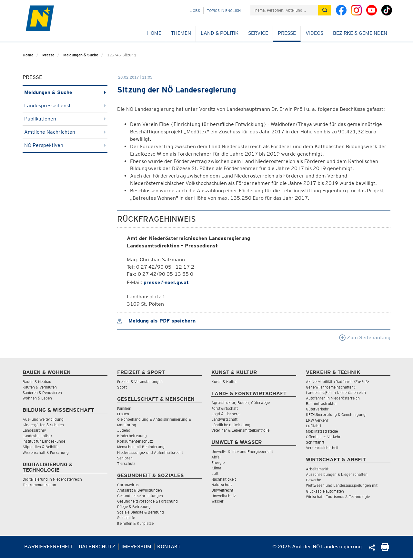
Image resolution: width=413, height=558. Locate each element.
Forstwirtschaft (224, 408)
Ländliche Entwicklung (230, 424)
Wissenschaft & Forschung (46, 452)
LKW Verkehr (317, 420)
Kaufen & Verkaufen (40, 387)
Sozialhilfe (126, 517)
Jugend (123, 430)
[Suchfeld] (284, 10)
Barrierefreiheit (48, 547)
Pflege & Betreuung (134, 506)
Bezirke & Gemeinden (360, 33)
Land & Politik (219, 33)
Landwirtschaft (224, 419)
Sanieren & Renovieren (42, 392)
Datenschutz (97, 547)
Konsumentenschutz (135, 441)
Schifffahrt (315, 442)
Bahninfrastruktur (321, 403)
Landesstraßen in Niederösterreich (336, 392)
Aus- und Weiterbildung (43, 419)
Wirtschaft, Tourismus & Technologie (338, 496)
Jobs (195, 10)
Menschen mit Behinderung (141, 446)
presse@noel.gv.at (166, 282)
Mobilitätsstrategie (322, 431)
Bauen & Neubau (37, 381)
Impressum (136, 547)
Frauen (123, 413)
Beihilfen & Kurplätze (135, 523)
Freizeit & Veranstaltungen (140, 381)
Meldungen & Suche (80, 55)
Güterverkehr (317, 409)
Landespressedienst (65, 105)
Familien (124, 408)
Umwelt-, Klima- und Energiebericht (242, 451)
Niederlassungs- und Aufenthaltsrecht (150, 452)
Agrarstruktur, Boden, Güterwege (240, 402)
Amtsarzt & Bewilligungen (139, 490)
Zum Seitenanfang (364, 337)
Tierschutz (126, 463)
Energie (218, 462)
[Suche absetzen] (324, 10)
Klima (216, 468)
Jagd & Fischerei (225, 413)
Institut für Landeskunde (44, 441)
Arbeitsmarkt (317, 469)
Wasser (217, 501)
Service (258, 33)
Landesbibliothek (37, 435)
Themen (181, 33)
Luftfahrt (313, 425)
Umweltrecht (222, 490)
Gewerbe (313, 479)
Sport (122, 387)
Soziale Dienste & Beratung (140, 512)
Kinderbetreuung (132, 435)
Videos (314, 33)
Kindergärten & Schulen (43, 424)
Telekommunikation (39, 484)
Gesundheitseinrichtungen (140, 495)
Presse (287, 33)
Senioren (125, 458)
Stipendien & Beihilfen (42, 446)
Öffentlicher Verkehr (323, 436)
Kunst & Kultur (224, 381)
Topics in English (224, 10)
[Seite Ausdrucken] (384, 549)
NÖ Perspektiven (65, 145)
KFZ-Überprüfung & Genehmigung (336, 414)
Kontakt (169, 547)
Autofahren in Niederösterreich (333, 398)
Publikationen (65, 119)
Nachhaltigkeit (223, 479)
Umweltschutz (223, 495)
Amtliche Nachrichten (65, 132)
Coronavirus (128, 484)
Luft (214, 473)
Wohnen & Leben (37, 398)
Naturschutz (222, 484)
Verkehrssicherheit (322, 447)
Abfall (216, 457)
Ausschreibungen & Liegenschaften (337, 474)
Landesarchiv (34, 430)
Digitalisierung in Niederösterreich (52, 479)
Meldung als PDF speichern (156, 321)
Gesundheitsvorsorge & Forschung (147, 501)
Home (154, 33)
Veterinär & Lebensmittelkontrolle (240, 430)
